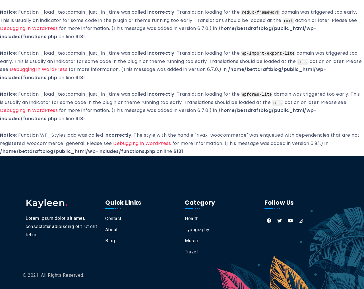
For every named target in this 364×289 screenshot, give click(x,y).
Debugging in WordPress (29, 28)
